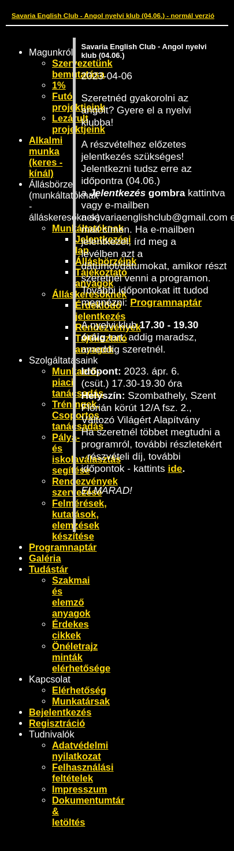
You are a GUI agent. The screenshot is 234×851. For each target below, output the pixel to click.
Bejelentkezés (60, 712)
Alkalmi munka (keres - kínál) (45, 156)
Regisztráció (57, 723)
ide (175, 468)
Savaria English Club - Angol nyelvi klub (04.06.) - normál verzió (113, 15)
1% (59, 85)
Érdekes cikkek (70, 629)
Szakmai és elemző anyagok (71, 596)
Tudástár (48, 569)
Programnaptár (62, 547)
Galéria (45, 558)
